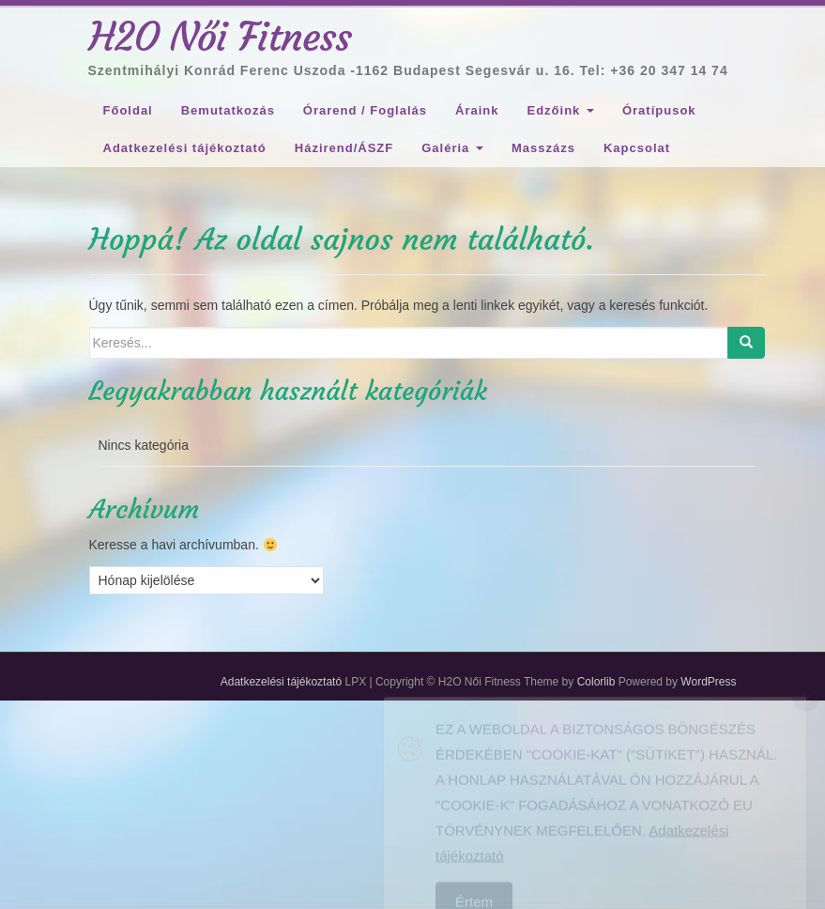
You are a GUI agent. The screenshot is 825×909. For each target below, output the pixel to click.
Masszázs (543, 148)
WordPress (708, 681)
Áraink (476, 110)
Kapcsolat (636, 148)
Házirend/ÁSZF (344, 148)
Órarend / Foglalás (365, 110)
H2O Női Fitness (220, 36)
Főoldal (128, 110)
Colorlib (596, 681)
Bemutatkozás (228, 110)
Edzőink (560, 110)
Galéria (452, 148)
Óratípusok (659, 110)
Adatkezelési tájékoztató (185, 148)
